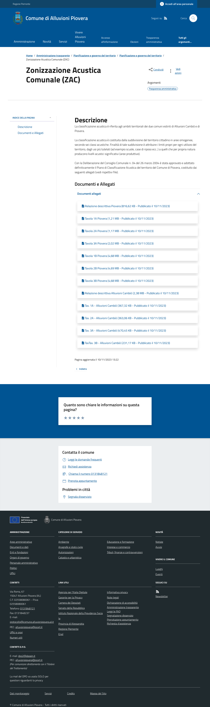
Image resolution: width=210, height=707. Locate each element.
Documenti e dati (19, 547)
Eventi (159, 574)
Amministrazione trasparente (53, 55)
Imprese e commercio (118, 547)
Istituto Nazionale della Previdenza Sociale (80, 615)
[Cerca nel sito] (192, 18)
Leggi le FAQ (114, 611)
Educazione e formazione (120, 542)
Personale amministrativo (24, 563)
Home (29, 55)
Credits (71, 693)
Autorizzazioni (66, 552)
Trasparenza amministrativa (154, 40)
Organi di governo (19, 557)
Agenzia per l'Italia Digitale (72, 592)
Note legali (113, 597)
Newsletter (162, 596)
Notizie (159, 542)
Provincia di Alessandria (71, 624)
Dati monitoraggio (19, 693)
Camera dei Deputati (69, 603)
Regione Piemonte (21, 4)
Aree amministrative (21, 542)
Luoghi (159, 569)
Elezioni (134, 42)
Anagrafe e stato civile (70, 547)
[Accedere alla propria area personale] (176, 4)
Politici (13, 568)
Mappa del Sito (98, 693)
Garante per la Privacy (70, 597)
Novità (47, 41)
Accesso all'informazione (109, 40)
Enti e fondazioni (19, 552)
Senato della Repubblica (71, 608)
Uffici (12, 573)
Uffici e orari (16, 632)
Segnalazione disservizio (120, 615)
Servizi (63, 41)
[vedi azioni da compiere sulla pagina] (176, 71)
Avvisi (159, 547)
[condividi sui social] (155, 69)
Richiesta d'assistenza (119, 623)
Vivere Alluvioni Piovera (80, 37)
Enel (60, 634)
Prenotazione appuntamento (122, 620)
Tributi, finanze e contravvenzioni (125, 552)
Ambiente (63, 542)
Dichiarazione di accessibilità (122, 603)
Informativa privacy (117, 592)
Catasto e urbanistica (69, 557)
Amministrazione (24, 41)
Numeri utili (16, 638)
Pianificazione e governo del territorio (95, 55)
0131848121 (27, 608)
